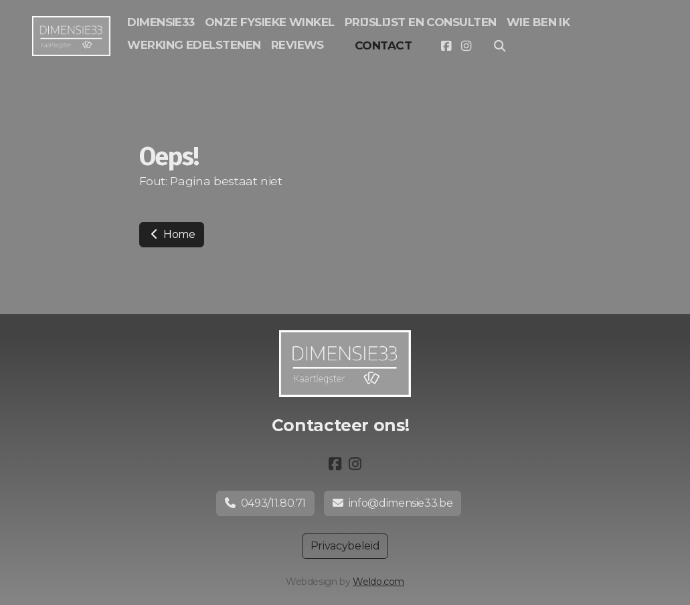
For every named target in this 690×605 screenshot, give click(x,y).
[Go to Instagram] (466, 46)
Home (171, 234)
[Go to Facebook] (446, 46)
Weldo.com (378, 582)
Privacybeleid (345, 545)
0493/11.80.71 (265, 503)
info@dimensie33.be (392, 503)
